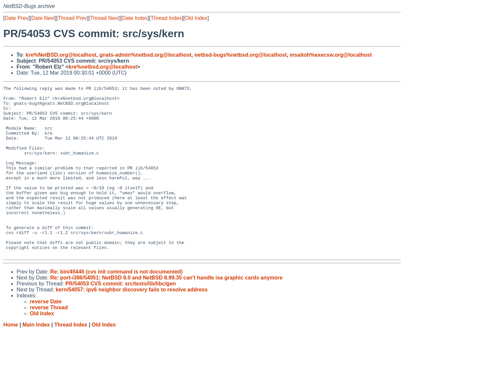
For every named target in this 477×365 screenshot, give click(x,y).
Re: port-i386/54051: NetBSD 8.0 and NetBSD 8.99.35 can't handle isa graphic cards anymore (166, 311)
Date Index (134, 18)
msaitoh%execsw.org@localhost (331, 55)
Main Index (36, 358)
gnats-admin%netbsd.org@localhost (145, 55)
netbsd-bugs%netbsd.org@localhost (240, 55)
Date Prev (16, 18)
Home (10, 358)
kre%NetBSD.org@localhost (61, 55)
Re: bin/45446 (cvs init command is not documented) (116, 305)
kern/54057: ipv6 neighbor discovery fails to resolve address (132, 323)
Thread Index (166, 18)
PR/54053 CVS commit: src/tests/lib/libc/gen (120, 317)
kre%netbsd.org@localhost (103, 67)
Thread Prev (72, 18)
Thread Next (104, 18)
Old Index (196, 18)
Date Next (43, 18)
